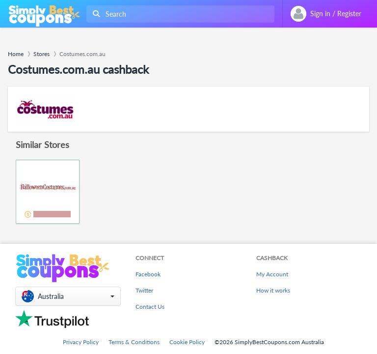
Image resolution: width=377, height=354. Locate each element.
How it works (273, 290)
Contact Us (149, 306)
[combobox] (178, 14)
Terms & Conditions (134, 342)
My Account (272, 274)
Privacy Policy (81, 342)
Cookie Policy (187, 342)
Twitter (144, 290)
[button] (68, 296)
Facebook (148, 274)
